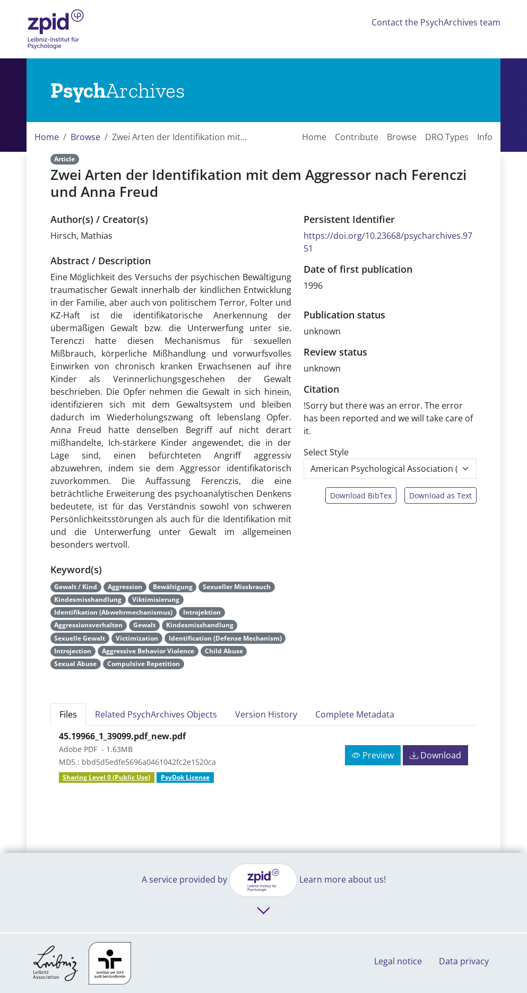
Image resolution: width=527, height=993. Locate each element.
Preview (373, 755)
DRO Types (447, 137)
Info (485, 137)
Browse (85, 137)
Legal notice (398, 961)
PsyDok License (185, 777)
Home (46, 137)
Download (435, 755)
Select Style (326, 452)
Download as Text (440, 495)
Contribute (356, 137)
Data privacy (464, 961)
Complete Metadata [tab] (354, 714)
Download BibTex (361, 495)
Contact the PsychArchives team (436, 22)
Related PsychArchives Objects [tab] (156, 714)
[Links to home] (117, 90)
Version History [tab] (266, 714)
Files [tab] (68, 714)
